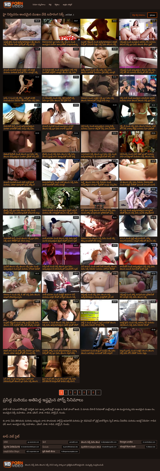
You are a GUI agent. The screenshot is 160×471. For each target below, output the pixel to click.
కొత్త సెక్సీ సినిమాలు (138, 15)
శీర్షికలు (57, 5)
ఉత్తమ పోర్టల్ (67, 5)
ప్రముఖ (152, 15)
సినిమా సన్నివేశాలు (39, 5)
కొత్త (50, 5)
